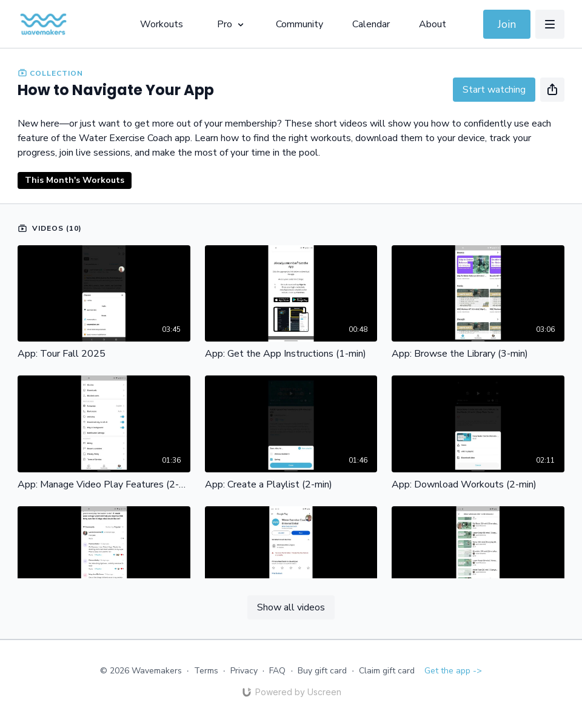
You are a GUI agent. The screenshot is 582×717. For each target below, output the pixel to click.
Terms (206, 670)
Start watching (494, 89)
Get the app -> (453, 670)
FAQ (277, 670)
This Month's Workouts (74, 180)
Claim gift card (387, 670)
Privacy (244, 670)
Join (507, 24)
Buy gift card (322, 670)
